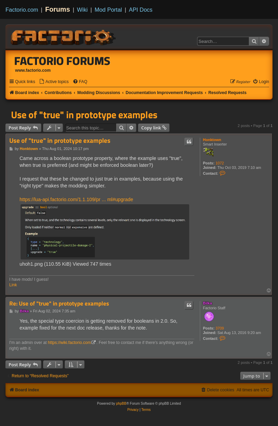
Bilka (207, 303)
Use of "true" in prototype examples (84, 114)
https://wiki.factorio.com (69, 342)
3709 (220, 328)
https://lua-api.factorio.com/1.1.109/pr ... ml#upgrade (76, 199)
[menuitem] (54, 82)
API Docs (141, 10)
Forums (57, 9)
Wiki (82, 10)
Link (13, 285)
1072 (220, 163)
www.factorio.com (33, 70)
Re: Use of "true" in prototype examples (59, 303)
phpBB (121, 403)
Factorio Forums (62, 60)
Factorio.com (21, 10)
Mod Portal (108, 10)
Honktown (212, 140)
